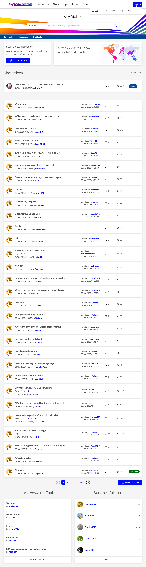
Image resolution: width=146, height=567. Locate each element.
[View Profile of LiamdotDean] (41, 367)
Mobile (18, 226)
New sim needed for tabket (28, 339)
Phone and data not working (29, 375)
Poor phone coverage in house (30, 314)
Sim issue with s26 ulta (26, 140)
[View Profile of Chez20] (38, 120)
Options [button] (134, 72)
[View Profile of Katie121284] (40, 144)
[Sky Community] (20, 4)
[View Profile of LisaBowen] (14, 518)
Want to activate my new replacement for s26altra (40, 290)
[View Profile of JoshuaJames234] (42, 230)
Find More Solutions (38, 560)
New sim (19, 265)
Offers (86, 4)
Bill (16, 238)
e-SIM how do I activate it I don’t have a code (37, 116)
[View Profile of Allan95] (93, 177)
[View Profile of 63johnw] (94, 303)
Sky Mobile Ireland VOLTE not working (33, 387)
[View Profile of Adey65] (39, 257)
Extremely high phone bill (27, 213)
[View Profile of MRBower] (39, 318)
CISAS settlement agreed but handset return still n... (41, 403)
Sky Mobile (73, 16)
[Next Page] (88, 482)
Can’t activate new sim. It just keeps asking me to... (40, 177)
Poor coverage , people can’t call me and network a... (40, 278)
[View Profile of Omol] (38, 294)
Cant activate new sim (26, 128)
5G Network (12, 537)
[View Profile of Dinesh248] (39, 379)
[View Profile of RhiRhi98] (13, 552)
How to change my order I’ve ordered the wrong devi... (41, 445)
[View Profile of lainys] (92, 403)
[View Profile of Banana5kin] (39, 422)
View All (108, 560)
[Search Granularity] (36, 26)
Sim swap (19, 470)
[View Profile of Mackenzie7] (40, 107)
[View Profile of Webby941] (39, 132)
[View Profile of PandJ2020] (95, 278)
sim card (19, 189)
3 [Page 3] (71, 482)
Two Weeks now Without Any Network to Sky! (38, 152)
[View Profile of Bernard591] (40, 169)
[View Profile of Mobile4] (38, 281)
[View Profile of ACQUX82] (39, 343)
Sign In (138, 4)
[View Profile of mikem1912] (39, 193)
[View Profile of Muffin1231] (39, 181)
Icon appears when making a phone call (34, 165)
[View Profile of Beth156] (38, 449)
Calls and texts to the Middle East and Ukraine (38, 84)
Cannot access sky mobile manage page (34, 363)
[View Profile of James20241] (14, 529)
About (75, 4)
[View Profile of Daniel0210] (95, 214)
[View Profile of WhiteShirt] (94, 141)
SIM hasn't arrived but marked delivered (26, 549)
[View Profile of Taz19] (38, 156)
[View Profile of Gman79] (93, 153)
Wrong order (21, 104)
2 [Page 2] (67, 482)
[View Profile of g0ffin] (37, 437)
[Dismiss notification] (139, 11)
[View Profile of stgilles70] (40, 474)
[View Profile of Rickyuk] (93, 432)
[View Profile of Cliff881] (38, 306)
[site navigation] (5, 4)
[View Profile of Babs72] (38, 330)
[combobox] (78, 26)
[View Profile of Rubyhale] (39, 242)
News (56, 4)
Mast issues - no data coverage (30, 430)
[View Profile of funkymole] (39, 205)
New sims (19, 302)
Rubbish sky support (25, 201)
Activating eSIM (23, 458)
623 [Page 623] (81, 482)
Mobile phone (13, 514)
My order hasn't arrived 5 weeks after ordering (38, 326)
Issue (9, 526)
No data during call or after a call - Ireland (35, 415)
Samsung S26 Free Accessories (30, 250)
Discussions (42, 4)
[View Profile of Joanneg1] (39, 461)
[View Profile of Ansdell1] (12, 540)
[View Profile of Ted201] (38, 217)
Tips (65, 4)
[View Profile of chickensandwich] (88, 254)
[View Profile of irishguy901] (95, 417)
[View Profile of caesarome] (94, 116)
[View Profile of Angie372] (38, 407)
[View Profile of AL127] (37, 355)
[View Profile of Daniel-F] (38, 88)
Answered (134, 472)
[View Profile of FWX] (36, 394)
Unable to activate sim (26, 351)
